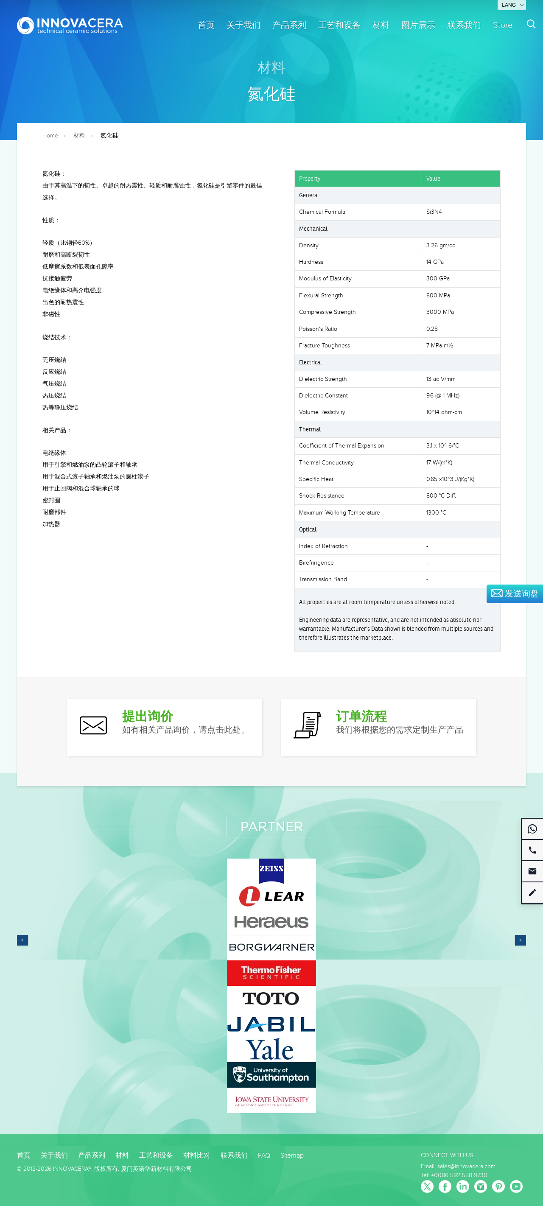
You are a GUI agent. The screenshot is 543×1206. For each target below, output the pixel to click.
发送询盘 (515, 594)
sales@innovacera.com (466, 1166)
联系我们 (464, 25)
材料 (380, 25)
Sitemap (292, 1156)
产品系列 (289, 25)
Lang (509, 5)
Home (50, 135)
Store (502, 25)
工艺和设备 (339, 25)
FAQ (264, 1156)
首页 (206, 25)
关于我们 (243, 25)
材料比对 (196, 1156)
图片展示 (418, 25)
